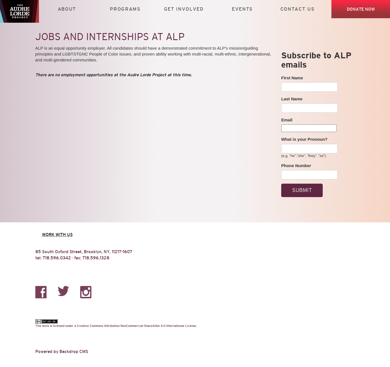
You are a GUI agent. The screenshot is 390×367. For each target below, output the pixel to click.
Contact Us (297, 9)
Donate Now (361, 9)
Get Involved (184, 9)
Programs (125, 9)
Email (286, 119)
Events (242, 9)
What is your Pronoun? (304, 139)
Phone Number (296, 165)
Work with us (57, 234)
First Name (292, 77)
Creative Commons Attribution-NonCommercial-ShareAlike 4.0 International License (136, 325)
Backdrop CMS (73, 351)
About (67, 9)
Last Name (292, 98)
